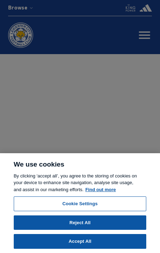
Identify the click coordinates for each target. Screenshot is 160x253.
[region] (80, 203)
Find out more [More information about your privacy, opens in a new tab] (100, 189)
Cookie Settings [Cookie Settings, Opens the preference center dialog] (80, 203)
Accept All (80, 241)
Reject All (80, 222)
